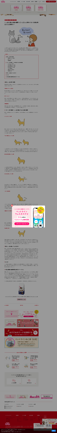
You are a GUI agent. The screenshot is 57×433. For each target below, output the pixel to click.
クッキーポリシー (6, 430)
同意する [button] (54, 430)
